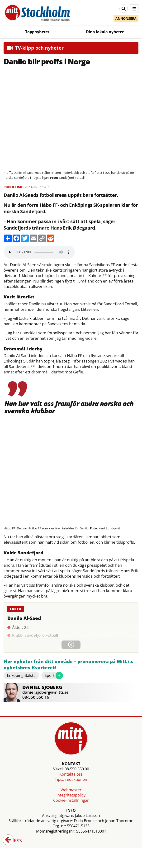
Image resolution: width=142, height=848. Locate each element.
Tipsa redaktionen (71, 779)
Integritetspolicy (71, 795)
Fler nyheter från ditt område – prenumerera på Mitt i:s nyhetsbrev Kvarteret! (68, 665)
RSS (14, 840)
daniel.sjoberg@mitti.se (45, 692)
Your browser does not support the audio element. (39, 252)
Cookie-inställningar (71, 800)
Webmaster (71, 789)
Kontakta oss (71, 774)
